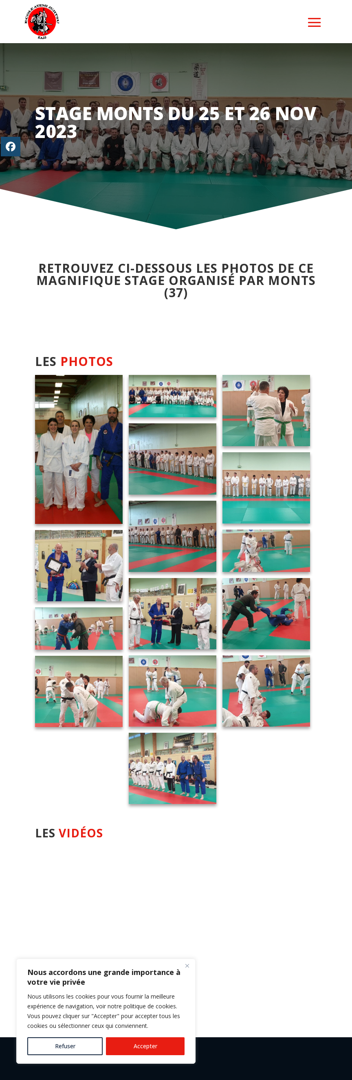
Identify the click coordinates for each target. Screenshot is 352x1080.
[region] (106, 1011)
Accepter (145, 1046)
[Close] (187, 965)
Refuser (65, 1046)
